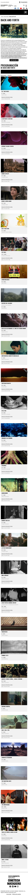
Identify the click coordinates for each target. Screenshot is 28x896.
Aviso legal (8, 894)
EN (23, 5)
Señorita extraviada (7, 757)
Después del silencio (7, 303)
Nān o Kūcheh (5, 575)
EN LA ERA (4, 410)
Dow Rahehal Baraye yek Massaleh (10, 356)
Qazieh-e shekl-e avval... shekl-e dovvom (12, 679)
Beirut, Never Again (6, 201)
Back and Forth (12, 16)
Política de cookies (16, 894)
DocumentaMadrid (8, 6)
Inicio (2, 16)
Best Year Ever (5, 228)
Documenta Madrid (5, 2)
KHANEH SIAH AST (6, 520)
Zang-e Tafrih (5, 859)
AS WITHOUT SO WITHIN (7, 119)
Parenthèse (4, 632)
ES (26, 5)
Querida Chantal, (6, 706)
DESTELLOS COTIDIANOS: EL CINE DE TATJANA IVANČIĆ (14, 328)
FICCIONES (4, 465)
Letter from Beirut (7, 548)
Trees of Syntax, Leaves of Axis (9, 832)
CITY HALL (4, 252)
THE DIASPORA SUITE (6, 781)
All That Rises (5, 91)
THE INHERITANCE (6, 804)
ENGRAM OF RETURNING (7, 438)
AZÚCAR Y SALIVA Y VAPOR (8, 146)
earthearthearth (6, 383)
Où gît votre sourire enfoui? (9, 603)
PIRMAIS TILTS (5, 655)
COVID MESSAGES (5, 279)
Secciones (6, 16)
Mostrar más (13, 60)
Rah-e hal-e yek (5, 730)
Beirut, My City (5, 174)
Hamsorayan (5, 493)
